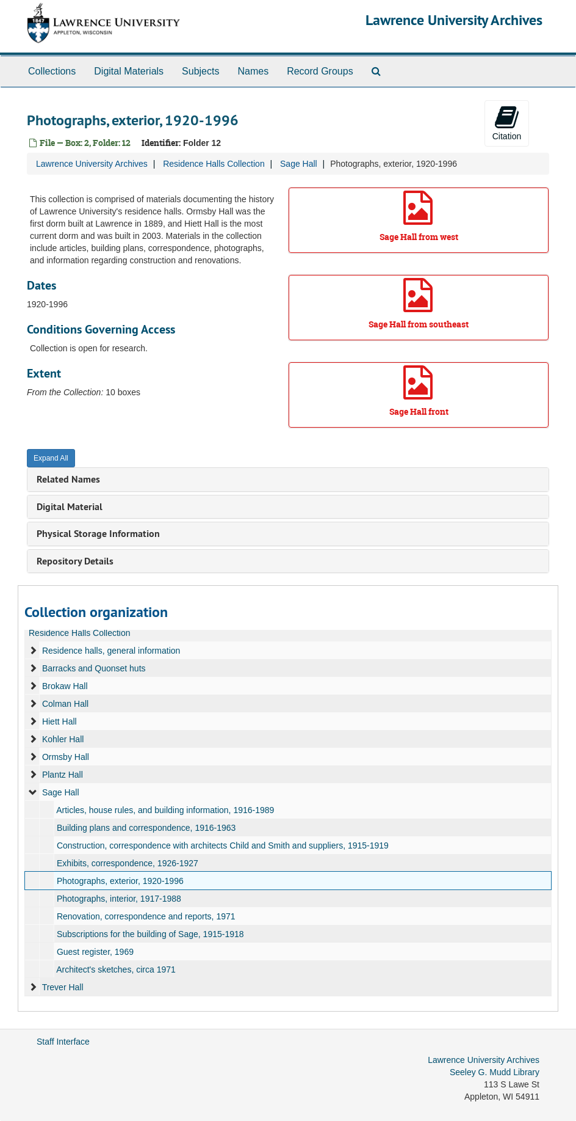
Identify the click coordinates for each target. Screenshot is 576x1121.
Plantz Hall (62, 775)
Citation (506, 122)
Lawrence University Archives (453, 19)
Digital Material (70, 506)
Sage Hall (298, 164)
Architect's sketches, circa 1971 (116, 969)
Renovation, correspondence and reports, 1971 (146, 916)
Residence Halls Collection (214, 164)
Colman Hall (65, 704)
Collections (52, 71)
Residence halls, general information (111, 650)
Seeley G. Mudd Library (494, 1072)
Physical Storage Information (98, 533)
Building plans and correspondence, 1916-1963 (146, 828)
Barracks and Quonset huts (94, 668)
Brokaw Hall (65, 686)
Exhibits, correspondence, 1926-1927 (127, 863)
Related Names (68, 479)
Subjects (200, 71)
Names (252, 71)
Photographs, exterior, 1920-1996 (120, 881)
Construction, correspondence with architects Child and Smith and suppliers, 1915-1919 (223, 845)
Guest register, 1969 (95, 952)
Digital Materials (129, 71)
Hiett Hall (59, 721)
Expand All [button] (51, 458)
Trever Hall (63, 987)
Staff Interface (63, 1041)
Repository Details (75, 561)
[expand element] (33, 650)
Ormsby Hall (65, 757)
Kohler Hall (63, 739)
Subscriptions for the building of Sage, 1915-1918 (150, 934)
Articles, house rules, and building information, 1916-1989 (165, 810)
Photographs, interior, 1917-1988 (119, 899)
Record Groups (320, 71)
